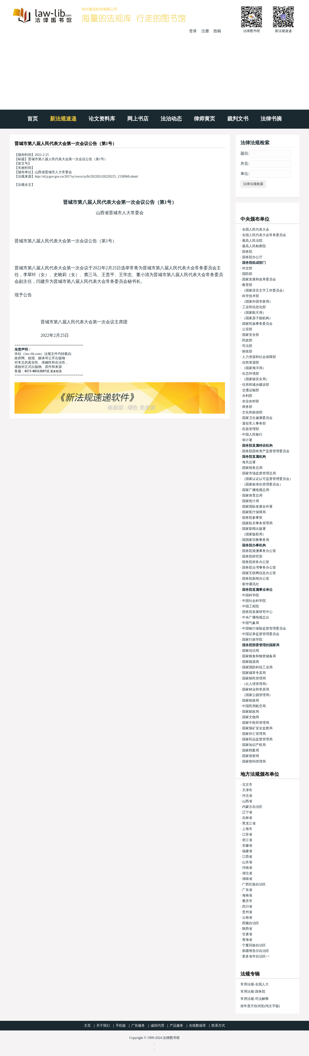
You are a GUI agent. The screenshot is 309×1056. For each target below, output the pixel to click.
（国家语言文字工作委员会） (264, 290)
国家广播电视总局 (255, 490)
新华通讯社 (250, 584)
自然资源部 (250, 362)
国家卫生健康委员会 (257, 418)
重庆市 (247, 901)
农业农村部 (250, 401)
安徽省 (247, 845)
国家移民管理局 (254, 678)
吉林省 (247, 818)
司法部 (247, 346)
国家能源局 (250, 662)
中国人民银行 (252, 434)
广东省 (247, 890)
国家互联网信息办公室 (259, 573)
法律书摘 (271, 119)
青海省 (247, 940)
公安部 (247, 329)
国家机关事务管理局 (257, 523)
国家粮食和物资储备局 (259, 656)
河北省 (247, 795)
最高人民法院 (252, 240)
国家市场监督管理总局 (259, 473)
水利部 (247, 396)
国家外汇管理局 (254, 734)
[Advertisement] (154, 70)
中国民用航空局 (254, 706)
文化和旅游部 (252, 412)
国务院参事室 (252, 517)
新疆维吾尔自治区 (255, 951)
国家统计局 (250, 501)
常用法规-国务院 (252, 991)
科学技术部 (250, 296)
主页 (87, 1025)
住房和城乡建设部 (255, 384)
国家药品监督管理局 (257, 739)
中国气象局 (250, 623)
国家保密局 (250, 756)
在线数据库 (197, 1025)
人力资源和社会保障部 (259, 357)
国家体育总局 (252, 495)
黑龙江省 (249, 823)
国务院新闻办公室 (255, 578)
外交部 (247, 268)
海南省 (247, 895)
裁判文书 (237, 119)
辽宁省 (247, 812)
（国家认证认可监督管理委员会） (267, 479)
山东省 (247, 862)
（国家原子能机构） (257, 318)
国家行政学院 (252, 639)
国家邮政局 (250, 711)
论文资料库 (102, 119)
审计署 (247, 440)
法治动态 (171, 119)
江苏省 (247, 834)
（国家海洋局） (254, 368)
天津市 (247, 790)
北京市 (247, 784)
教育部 (247, 285)
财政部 (247, 351)
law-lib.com (33, 354)
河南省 (247, 868)
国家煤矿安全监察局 (257, 728)
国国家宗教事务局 (255, 540)
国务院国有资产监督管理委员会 (265, 451)
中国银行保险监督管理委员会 (264, 628)
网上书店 (137, 119)
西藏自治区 (250, 923)
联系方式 (218, 1025)
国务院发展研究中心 (257, 612)
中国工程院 (250, 606)
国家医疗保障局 (254, 512)
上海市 (247, 829)
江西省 (247, 856)
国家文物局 (250, 717)
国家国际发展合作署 (257, 506)
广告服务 (138, 1025)
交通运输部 (250, 390)
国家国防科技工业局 (257, 667)
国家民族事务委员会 (257, 323)
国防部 (247, 274)
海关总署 (249, 462)
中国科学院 (250, 595)
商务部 (247, 407)
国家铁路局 (250, 700)
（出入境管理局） (255, 684)
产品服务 (176, 1025)
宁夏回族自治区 (254, 945)
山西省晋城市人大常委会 (120, 212)
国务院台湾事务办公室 (259, 567)
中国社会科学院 (254, 601)
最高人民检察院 (254, 246)
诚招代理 (157, 1025)
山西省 (247, 801)
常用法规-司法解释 (254, 999)
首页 (32, 119)
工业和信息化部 (254, 307)
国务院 (247, 251)
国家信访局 (250, 650)
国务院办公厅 (252, 257)
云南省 (247, 917)
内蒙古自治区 (252, 807)
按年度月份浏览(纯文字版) (260, 1006)
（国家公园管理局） (257, 695)
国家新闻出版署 (254, 529)
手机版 (121, 1025)
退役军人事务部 (254, 423)
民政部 (247, 340)
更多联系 (56, 371)
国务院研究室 (252, 556)
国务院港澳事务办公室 (259, 551)
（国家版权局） (254, 534)
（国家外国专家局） (257, 301)
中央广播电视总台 (255, 617)
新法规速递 (63, 119)
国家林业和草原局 (255, 689)
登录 (193, 31)
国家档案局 (250, 750)
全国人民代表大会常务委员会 (264, 235)
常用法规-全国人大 (254, 984)
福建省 (247, 851)
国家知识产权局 (254, 745)
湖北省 (247, 873)
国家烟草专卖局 (254, 673)
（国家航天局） (254, 312)
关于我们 (103, 1025)
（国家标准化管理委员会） (262, 484)
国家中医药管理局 (255, 722)
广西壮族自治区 (254, 884)
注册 (205, 31)
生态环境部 (250, 373)
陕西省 (247, 928)
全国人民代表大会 (255, 229)
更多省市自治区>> (256, 956)
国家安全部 (250, 335)
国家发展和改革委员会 (259, 279)
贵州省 (247, 912)
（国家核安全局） (255, 379)
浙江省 (247, 840)
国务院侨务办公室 (255, 562)
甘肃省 (247, 934)
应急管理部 (250, 429)
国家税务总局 (252, 468)
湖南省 (247, 879)
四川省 (247, 906)
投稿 (217, 31)
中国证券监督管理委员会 (260, 634)
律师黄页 (204, 119)
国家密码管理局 (254, 761)
